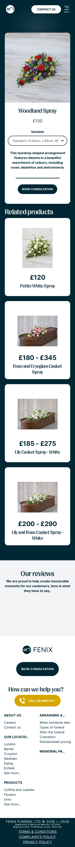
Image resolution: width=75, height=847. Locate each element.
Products (13, 783)
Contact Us (46, 9)
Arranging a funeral (53, 715)
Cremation (47, 737)
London (9, 744)
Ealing (8, 763)
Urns (7, 799)
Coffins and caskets (19, 790)
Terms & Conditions (37, 832)
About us (12, 715)
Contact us (12, 727)
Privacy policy (37, 842)
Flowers (10, 795)
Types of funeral (52, 727)
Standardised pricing (55, 742)
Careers (10, 722)
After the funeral (52, 732)
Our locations (17, 737)
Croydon (10, 754)
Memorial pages (53, 751)
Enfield (9, 768)
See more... (12, 773)
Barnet (9, 749)
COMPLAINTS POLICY (37, 837)
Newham (10, 759)
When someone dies (55, 722)
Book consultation (37, 189)
